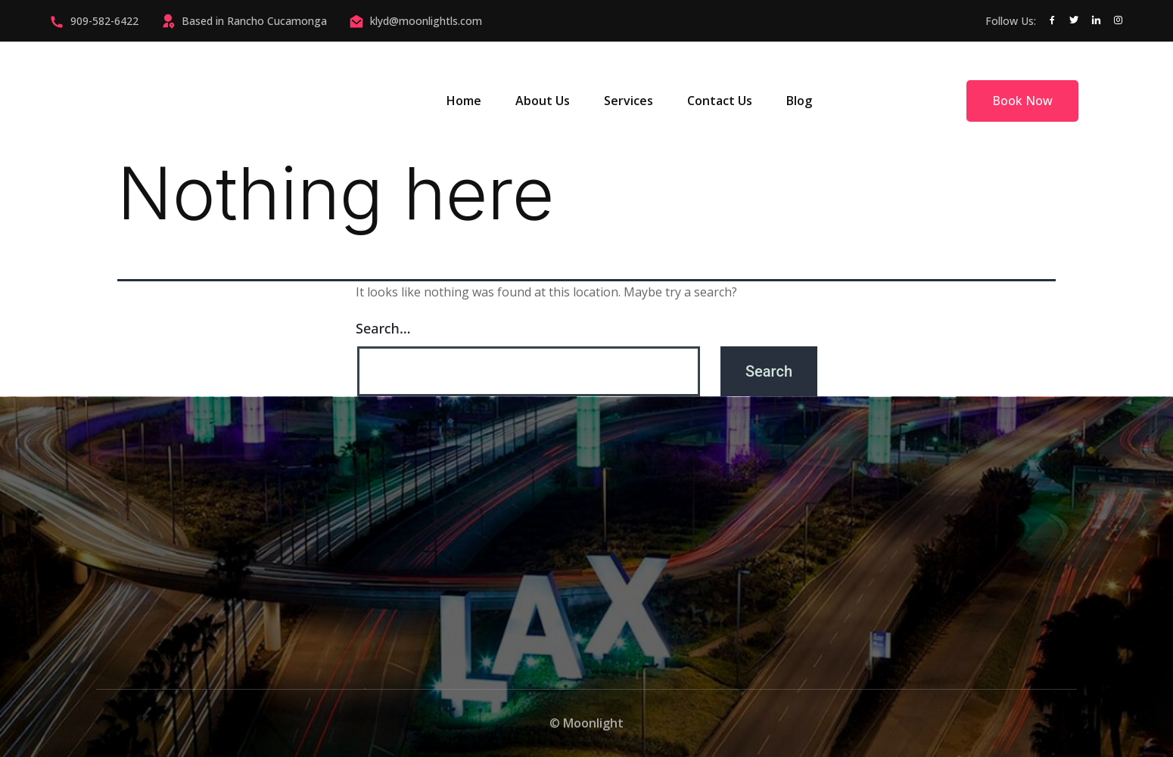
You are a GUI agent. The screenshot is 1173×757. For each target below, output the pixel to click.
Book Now (1022, 100)
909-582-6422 (104, 21)
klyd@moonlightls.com (426, 21)
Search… (383, 328)
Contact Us (719, 100)
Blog (799, 100)
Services (628, 100)
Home (463, 100)
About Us (542, 100)
